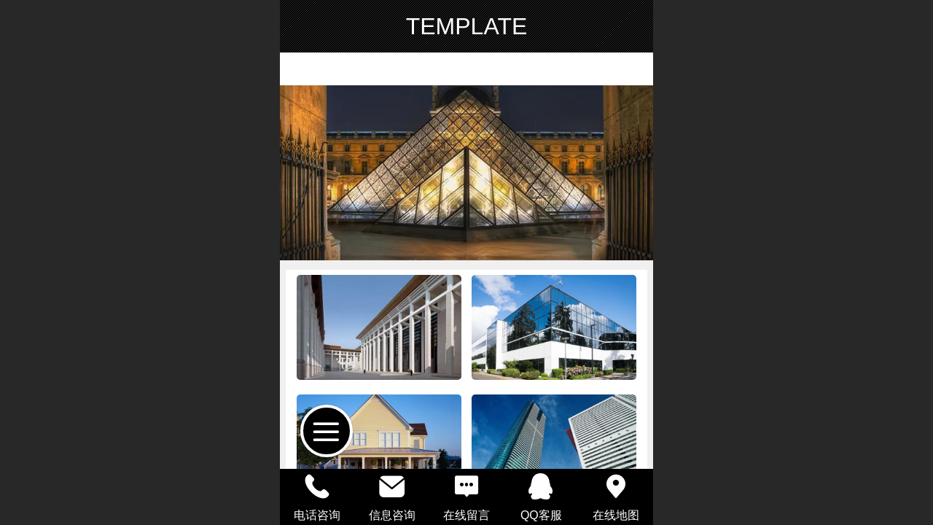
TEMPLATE (467, 26)
